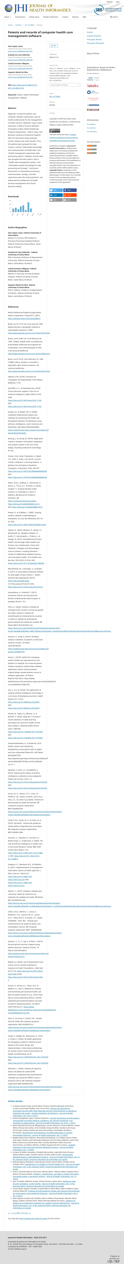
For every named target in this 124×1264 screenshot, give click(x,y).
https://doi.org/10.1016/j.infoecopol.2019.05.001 (27, 782)
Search (114, 17)
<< (9, 1213)
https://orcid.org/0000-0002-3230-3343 (20, 77)
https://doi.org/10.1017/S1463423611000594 (26, 563)
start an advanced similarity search (33, 1218)
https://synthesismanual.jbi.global (22, 501)
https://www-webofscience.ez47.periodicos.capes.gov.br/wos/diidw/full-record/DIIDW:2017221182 (32, 1010)
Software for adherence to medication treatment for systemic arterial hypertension (44, 1202)
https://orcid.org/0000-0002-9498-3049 (20, 68)
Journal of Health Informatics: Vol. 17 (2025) (50, 1135)
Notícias (75, 17)
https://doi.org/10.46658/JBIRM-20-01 (27, 507)
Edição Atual (34, 17)
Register (110, 2)
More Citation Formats (59, 85)
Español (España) (94, 36)
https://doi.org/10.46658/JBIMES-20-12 (23, 504)
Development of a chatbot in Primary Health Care (45, 1164)
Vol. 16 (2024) (29, 25)
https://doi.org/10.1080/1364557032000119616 (27, 524)
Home (10, 25)
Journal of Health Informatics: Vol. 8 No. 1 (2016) (55, 1123)
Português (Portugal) (95, 43)
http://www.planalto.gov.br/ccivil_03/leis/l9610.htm (29, 371)
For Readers (91, 124)
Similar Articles (15, 1101)
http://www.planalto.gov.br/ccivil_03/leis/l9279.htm (29, 333)
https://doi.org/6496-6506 (18, 581)
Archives (19, 25)
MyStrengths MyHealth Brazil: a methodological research (43, 1155)
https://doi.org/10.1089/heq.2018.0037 (24, 702)
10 (26, 1213)
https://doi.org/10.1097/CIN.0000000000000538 (27, 471)
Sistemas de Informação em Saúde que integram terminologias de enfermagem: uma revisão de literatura (46, 1192)
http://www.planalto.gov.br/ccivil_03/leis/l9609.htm (29, 354)
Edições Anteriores (50, 17)
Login (118, 2)
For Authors (91, 128)
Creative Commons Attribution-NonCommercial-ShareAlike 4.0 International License (63, 137)
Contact (65, 17)
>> (30, 1213)
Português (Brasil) (94, 39)
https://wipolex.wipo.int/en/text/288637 (24, 318)
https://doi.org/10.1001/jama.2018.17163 (24, 400)
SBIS (84, 17)
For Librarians (92, 131)
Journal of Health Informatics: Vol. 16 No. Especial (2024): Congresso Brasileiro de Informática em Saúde (46, 1158)
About (7, 17)
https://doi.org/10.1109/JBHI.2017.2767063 (25, 732)
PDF (54, 46)
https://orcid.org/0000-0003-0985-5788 (20, 60)
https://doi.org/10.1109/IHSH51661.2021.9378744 (28, 1057)
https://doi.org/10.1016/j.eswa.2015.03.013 (25, 587)
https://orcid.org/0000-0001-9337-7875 (20, 51)
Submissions (20, 17)
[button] (56, 190)
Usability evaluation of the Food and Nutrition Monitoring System (44, 1146)
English (90, 32)
